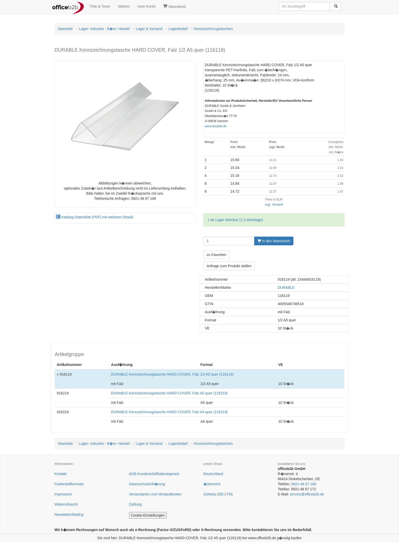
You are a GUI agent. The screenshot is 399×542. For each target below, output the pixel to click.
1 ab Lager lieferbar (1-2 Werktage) (235, 220)
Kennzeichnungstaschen (213, 29)
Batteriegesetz (167, 474)
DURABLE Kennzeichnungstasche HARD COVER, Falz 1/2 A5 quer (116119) (172, 374)
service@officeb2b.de (307, 494)
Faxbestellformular (69, 484)
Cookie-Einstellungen (148, 515)
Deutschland (213, 474)
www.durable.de (215, 126)
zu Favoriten (216, 255)
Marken (124, 6)
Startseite (65, 29)
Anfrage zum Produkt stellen (229, 266)
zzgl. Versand (274, 204)
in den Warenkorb (274, 241)
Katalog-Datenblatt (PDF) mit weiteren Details (94, 217)
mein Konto (146, 6)
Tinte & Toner (99, 6)
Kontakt (60, 474)
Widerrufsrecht (66, 504)
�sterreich (212, 484)
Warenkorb (174, 6)
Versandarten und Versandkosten (155, 494)
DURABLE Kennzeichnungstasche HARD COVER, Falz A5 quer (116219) (169, 393)
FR (229, 494)
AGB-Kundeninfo (142, 474)
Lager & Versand (149, 29)
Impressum (63, 494)
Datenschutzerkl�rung (147, 484)
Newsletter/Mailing (68, 514)
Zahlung (135, 504)
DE (221, 494)
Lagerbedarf (178, 29)
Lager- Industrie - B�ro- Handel (104, 29)
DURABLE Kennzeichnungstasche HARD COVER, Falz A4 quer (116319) (169, 412)
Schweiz (210, 494)
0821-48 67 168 (303, 484)
